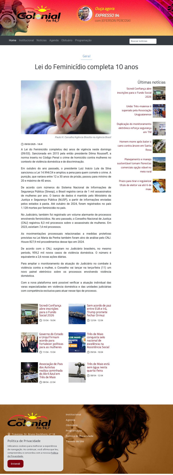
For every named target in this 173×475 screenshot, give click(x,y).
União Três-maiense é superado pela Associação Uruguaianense (136, 110)
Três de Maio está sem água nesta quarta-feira (98, 368)
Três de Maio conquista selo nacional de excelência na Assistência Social (98, 341)
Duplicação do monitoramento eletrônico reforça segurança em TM (134, 128)
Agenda (54, 40)
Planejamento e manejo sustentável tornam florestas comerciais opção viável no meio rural (134, 165)
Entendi (15, 463)
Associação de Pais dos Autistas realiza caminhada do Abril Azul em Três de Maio (51, 372)
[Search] (142, 41)
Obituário (66, 40)
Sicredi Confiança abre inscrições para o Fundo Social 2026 (50, 310)
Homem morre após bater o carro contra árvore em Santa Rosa (134, 145)
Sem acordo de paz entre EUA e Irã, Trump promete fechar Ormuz (99, 310)
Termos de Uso (75, 442)
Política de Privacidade (79, 437)
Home (13, 40)
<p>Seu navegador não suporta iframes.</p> (112, 26)
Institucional (26, 40)
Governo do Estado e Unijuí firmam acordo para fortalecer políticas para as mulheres (51, 341)
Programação (83, 40)
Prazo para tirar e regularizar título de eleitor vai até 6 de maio (135, 185)
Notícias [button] (42, 40)
